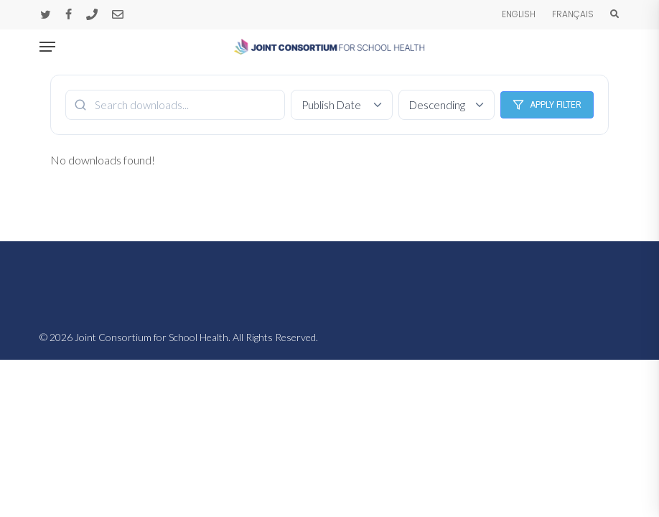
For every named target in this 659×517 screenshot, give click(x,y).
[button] (47, 46)
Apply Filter (547, 105)
